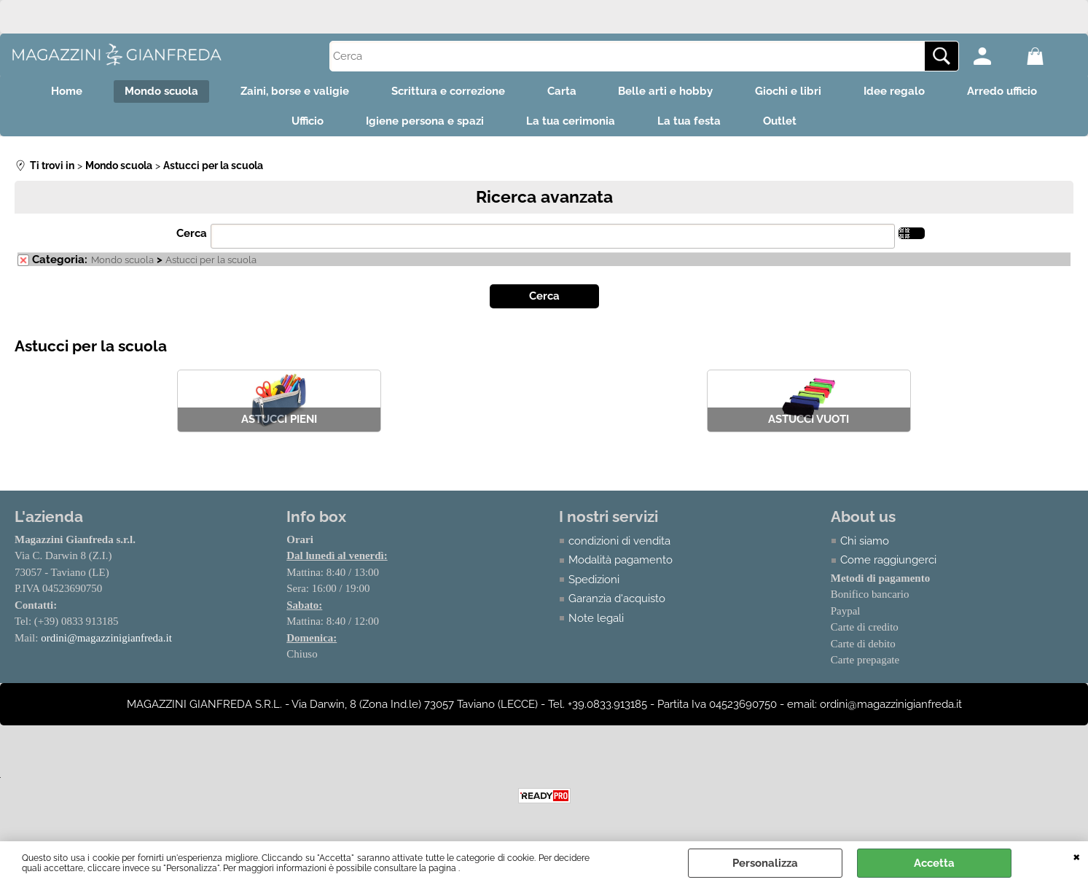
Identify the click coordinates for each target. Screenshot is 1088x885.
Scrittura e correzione (447, 91)
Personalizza (765, 863)
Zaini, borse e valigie (292, 91)
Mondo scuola (157, 91)
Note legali (596, 620)
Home (61, 91)
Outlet (782, 123)
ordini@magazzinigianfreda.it (106, 640)
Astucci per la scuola (211, 262)
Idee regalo (899, 91)
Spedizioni (593, 581)
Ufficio (305, 123)
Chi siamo (864, 543)
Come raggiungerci (888, 562)
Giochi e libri (792, 91)
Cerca (191, 235)
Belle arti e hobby (667, 91)
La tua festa (690, 123)
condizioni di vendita (619, 543)
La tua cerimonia (570, 123)
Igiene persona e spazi (423, 123)
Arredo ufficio (1009, 91)
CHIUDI (1077, 856)
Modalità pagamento (620, 562)
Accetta (934, 863)
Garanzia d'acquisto (616, 600)
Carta (561, 91)
